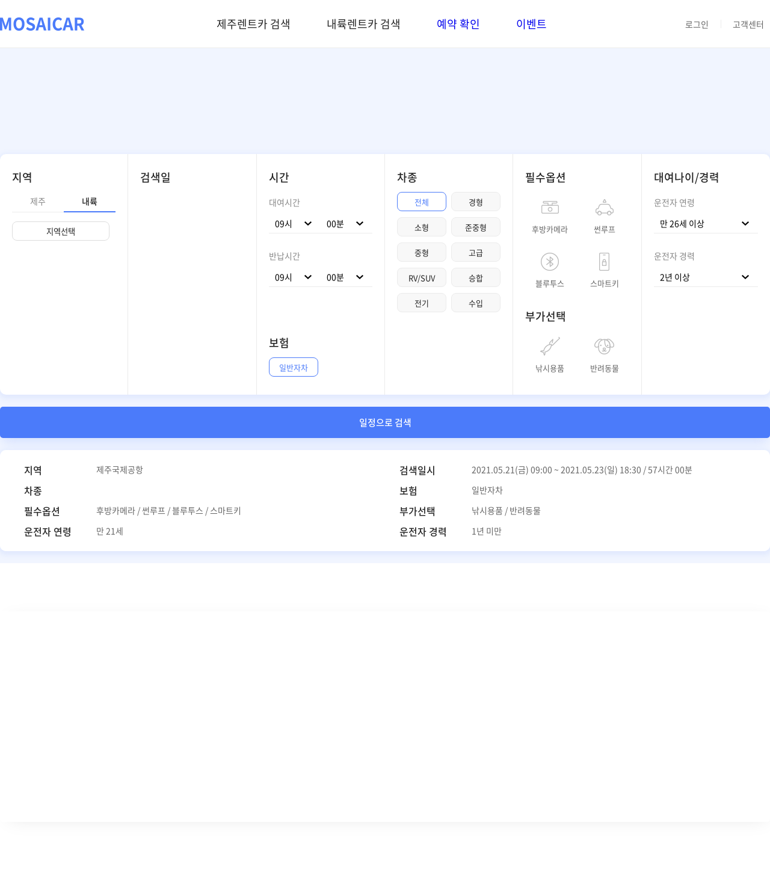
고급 (476, 252)
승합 (476, 277)
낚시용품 (549, 367)
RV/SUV (421, 277)
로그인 (697, 24)
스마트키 (604, 282)
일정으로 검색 (385, 422)
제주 (38, 201)
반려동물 (604, 367)
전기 (421, 303)
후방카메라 (550, 228)
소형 (421, 227)
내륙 (89, 201)
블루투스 (549, 282)
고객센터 (748, 24)
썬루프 (604, 228)
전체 (421, 202)
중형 (421, 252)
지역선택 (60, 231)
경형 (476, 202)
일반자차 (293, 367)
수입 (476, 303)
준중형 (476, 227)
